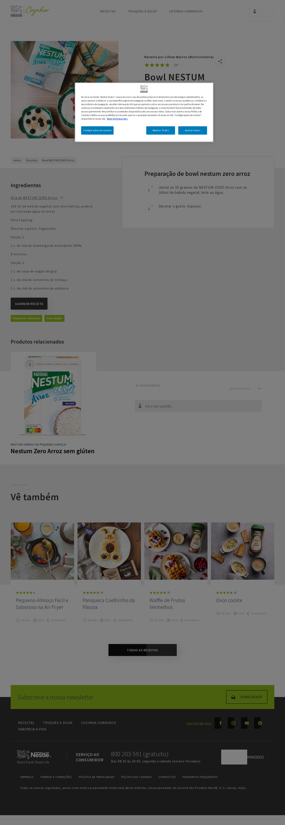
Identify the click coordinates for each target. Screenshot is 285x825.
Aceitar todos (192, 130)
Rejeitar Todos (161, 130)
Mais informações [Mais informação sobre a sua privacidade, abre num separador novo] (117, 118)
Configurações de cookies (97, 130)
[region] (144, 112)
